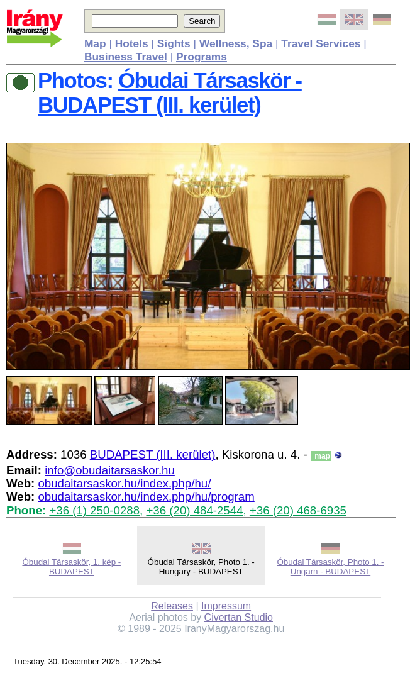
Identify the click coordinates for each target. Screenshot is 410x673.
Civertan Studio (238, 617)
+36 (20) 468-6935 (298, 510)
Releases (172, 606)
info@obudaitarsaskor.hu (110, 470)
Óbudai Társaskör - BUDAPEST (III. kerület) (170, 93)
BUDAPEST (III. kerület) (153, 454)
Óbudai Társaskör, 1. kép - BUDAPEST (71, 566)
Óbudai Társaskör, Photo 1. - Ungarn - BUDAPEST (330, 566)
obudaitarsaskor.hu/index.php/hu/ (124, 483)
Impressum (226, 606)
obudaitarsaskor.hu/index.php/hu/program (146, 496)
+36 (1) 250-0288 (94, 510)
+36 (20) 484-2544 (194, 510)
